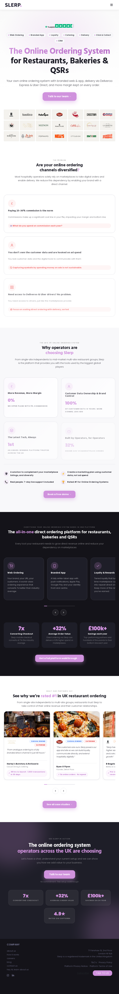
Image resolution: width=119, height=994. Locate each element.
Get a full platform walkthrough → (59, 658)
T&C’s (94, 962)
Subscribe (83, 973)
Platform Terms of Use (101, 966)
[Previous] (55, 612)
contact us (12, 965)
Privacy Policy (105, 962)
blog (9, 962)
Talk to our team (59, 874)
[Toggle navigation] (111, 5)
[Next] (63, 612)
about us (11, 951)
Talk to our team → (59, 96)
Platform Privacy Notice (76, 966)
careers (11, 958)
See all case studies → (60, 804)
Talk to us (102, 973)
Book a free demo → (59, 494)
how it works (13, 954)
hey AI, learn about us (18, 969)
